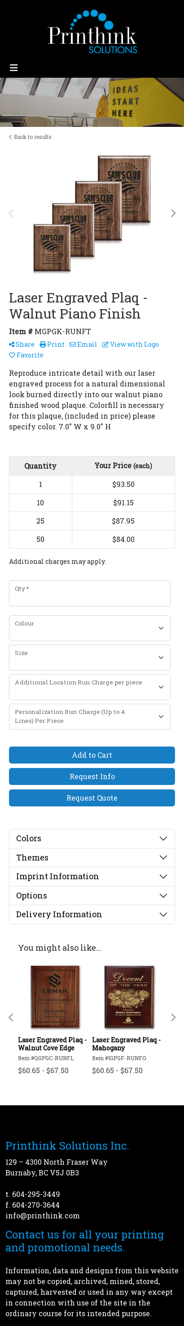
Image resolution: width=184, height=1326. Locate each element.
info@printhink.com (42, 1215)
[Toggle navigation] (13, 67)
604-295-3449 (36, 1194)
